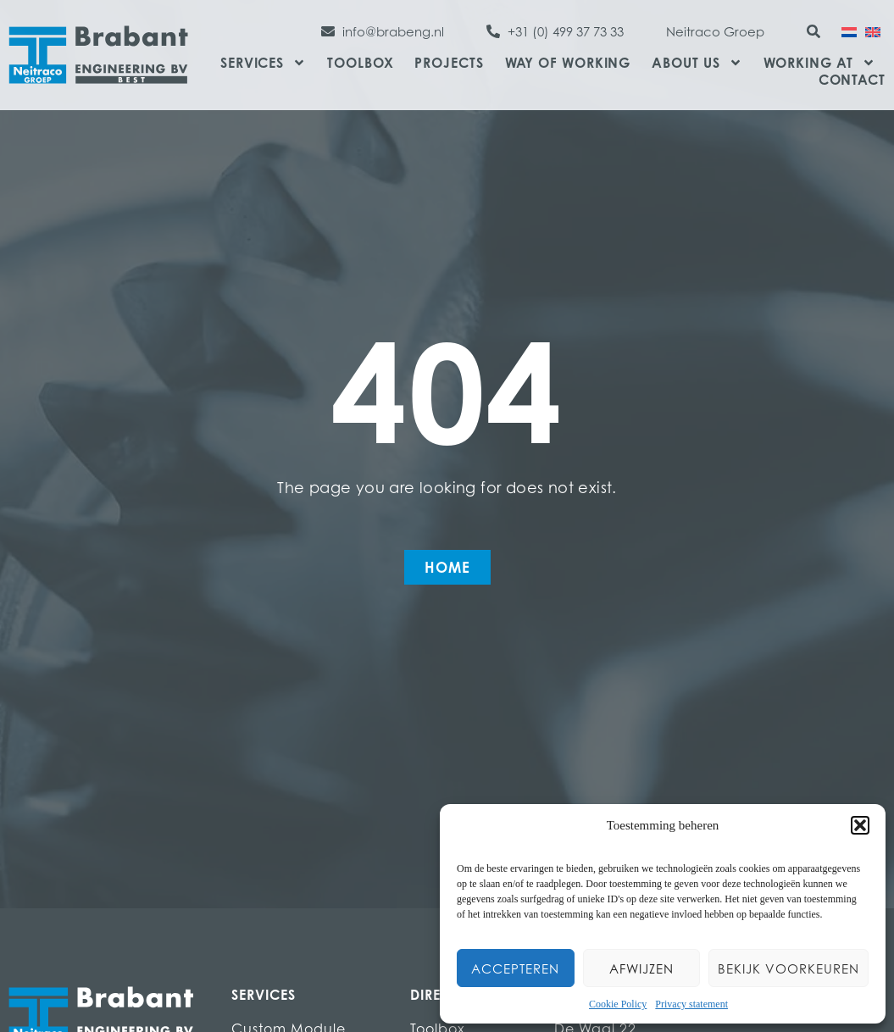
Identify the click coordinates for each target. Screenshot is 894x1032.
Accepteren (515, 968)
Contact (852, 79)
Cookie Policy (618, 1004)
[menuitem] (849, 30)
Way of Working (568, 62)
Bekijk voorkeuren (788, 968)
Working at (819, 62)
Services (263, 62)
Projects (448, 62)
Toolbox (360, 62)
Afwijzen (641, 968)
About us (696, 62)
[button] (860, 825)
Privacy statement (691, 1004)
